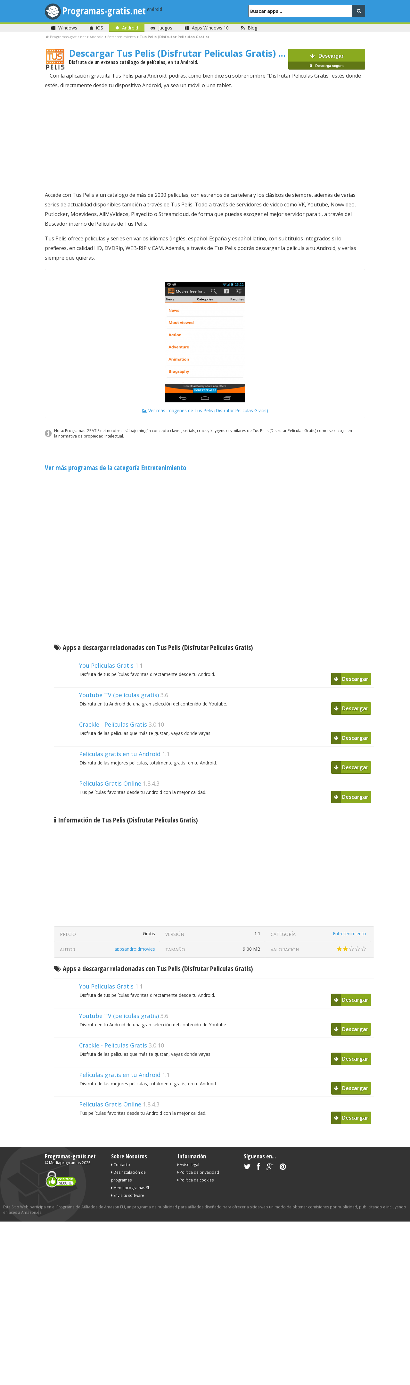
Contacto (120, 1164)
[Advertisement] (205, 140)
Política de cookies (195, 1180)
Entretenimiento (349, 933)
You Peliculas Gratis (106, 665)
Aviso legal (188, 1164)
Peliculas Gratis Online (110, 783)
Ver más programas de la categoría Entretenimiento (115, 467)
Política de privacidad (198, 1172)
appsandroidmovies (134, 949)
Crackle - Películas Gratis (113, 724)
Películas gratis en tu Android (119, 754)
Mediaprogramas (65, 1162)
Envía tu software (127, 1195)
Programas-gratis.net (104, 10)
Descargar (327, 61)
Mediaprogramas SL (130, 1187)
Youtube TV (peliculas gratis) (119, 695)
